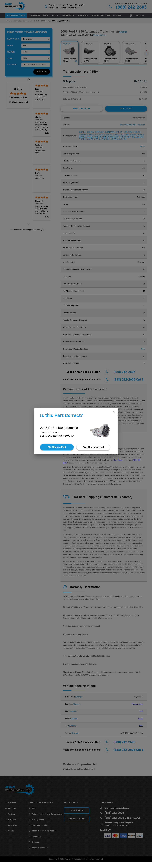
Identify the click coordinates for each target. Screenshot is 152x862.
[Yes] (93, 447)
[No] (57, 447)
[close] (114, 412)
